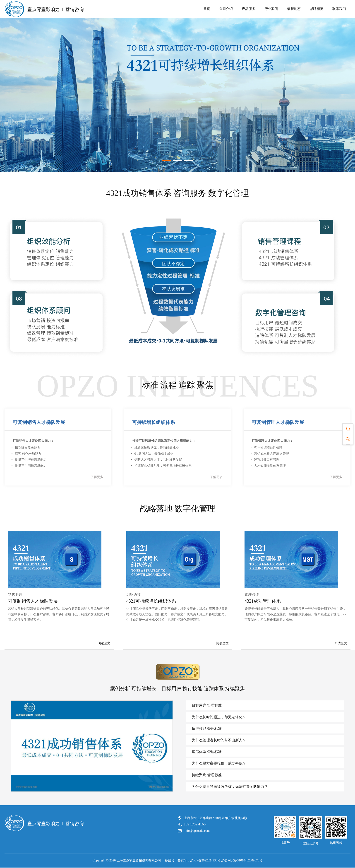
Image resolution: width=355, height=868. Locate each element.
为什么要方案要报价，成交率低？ (219, 764)
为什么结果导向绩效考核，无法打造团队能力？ (230, 787)
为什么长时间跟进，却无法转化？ (219, 717)
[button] (166, 159)
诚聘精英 (316, 9)
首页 (206, 9)
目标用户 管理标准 (206, 706)
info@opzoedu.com (197, 831)
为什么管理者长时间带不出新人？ (219, 741)
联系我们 (339, 9)
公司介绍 (226, 9)
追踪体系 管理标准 (206, 752)
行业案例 (271, 9)
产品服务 (248, 9)
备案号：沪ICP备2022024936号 (199, 861)
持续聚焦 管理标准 (206, 775)
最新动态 (294, 9)
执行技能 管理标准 (206, 729)
